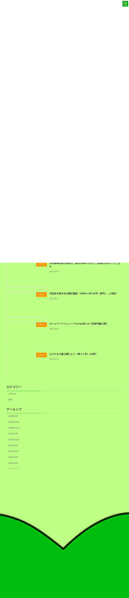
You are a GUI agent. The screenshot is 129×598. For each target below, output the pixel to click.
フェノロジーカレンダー (97, 531)
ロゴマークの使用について (96, 526)
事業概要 (96, 557)
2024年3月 (13, 434)
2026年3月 (13, 416)
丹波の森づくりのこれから (96, 521)
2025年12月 (14, 422)
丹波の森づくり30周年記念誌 (96, 516)
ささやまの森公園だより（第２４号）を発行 (72, 353)
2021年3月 (13, 463)
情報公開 (96, 562)
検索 (55, 582)
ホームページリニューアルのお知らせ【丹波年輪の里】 (78, 323)
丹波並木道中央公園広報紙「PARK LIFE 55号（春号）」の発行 (83, 293)
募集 (11, 399)
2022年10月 (14, 439)
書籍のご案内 (97, 536)
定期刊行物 (96, 541)
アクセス (96, 567)
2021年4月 (13, 457)
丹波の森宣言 (97, 505)
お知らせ (13, 394)
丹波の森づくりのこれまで (96, 511)
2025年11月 (14, 428)
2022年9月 (13, 445)
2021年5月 (13, 451)
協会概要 (96, 552)
